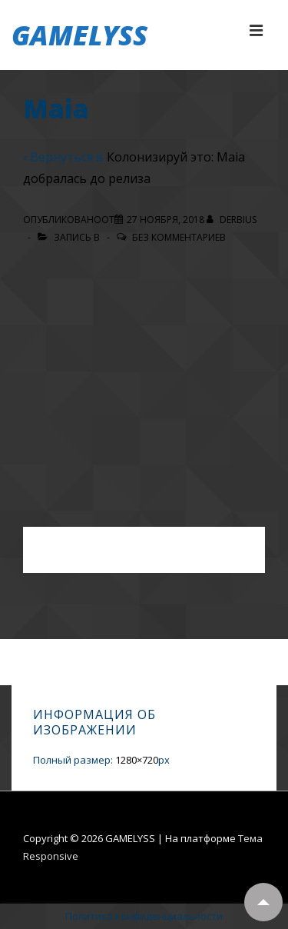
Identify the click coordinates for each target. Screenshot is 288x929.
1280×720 (136, 760)
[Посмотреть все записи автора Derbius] (232, 219)
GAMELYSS (79, 35)
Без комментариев (179, 237)
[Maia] (165, 219)
